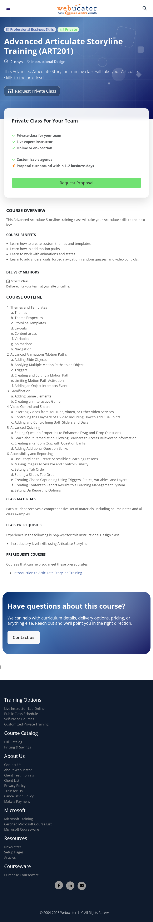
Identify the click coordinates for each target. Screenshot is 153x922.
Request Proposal (76, 183)
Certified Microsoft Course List (28, 824)
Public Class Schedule (21, 713)
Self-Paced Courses (19, 719)
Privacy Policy (14, 785)
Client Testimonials (19, 775)
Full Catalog (13, 742)
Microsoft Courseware (21, 829)
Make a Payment (17, 801)
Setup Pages (14, 852)
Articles (10, 857)
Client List (11, 780)
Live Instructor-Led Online (24, 708)
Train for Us (13, 791)
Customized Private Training (26, 724)
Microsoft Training (18, 819)
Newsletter (12, 847)
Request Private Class (32, 91)
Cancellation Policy (19, 796)
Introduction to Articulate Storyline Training (48, 575)
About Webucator (18, 770)
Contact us (25, 637)
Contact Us (12, 764)
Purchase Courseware (21, 875)
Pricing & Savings (17, 747)
